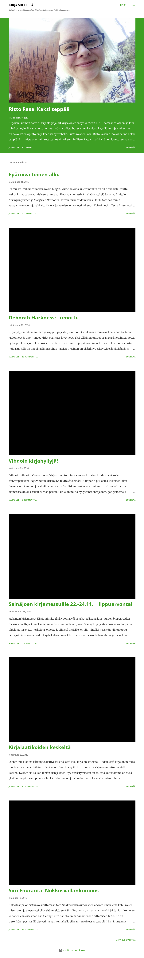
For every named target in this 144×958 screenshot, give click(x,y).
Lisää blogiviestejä (125, 940)
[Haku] (123, 5)
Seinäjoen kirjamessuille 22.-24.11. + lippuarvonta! (70, 604)
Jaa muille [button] (14, 147)
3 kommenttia (29, 643)
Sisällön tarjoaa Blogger (72, 950)
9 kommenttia (29, 500)
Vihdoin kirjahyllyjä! (33, 460)
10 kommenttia (30, 786)
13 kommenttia (30, 356)
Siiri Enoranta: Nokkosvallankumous (54, 890)
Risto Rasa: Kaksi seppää (39, 109)
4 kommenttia (29, 213)
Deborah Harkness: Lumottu (44, 317)
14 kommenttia (30, 929)
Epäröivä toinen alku (34, 174)
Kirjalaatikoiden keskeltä (40, 747)
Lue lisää (130, 147)
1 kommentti (28, 147)
